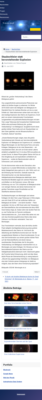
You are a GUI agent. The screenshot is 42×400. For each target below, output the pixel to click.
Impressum (21, 394)
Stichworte (3, 14)
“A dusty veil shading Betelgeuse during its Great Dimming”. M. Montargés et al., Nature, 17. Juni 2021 (22, 279)
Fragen (2, 11)
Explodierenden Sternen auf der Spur (18, 341)
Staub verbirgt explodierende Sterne (18, 329)
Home (2, 1)
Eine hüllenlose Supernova (14, 354)
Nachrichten (4, 5)
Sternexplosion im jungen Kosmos (17, 316)
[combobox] (31, 37)
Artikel (2, 8)
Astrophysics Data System (12, 382)
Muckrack (6, 370)
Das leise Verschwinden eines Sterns (17, 303)
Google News (8, 374)
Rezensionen (4, 17)
